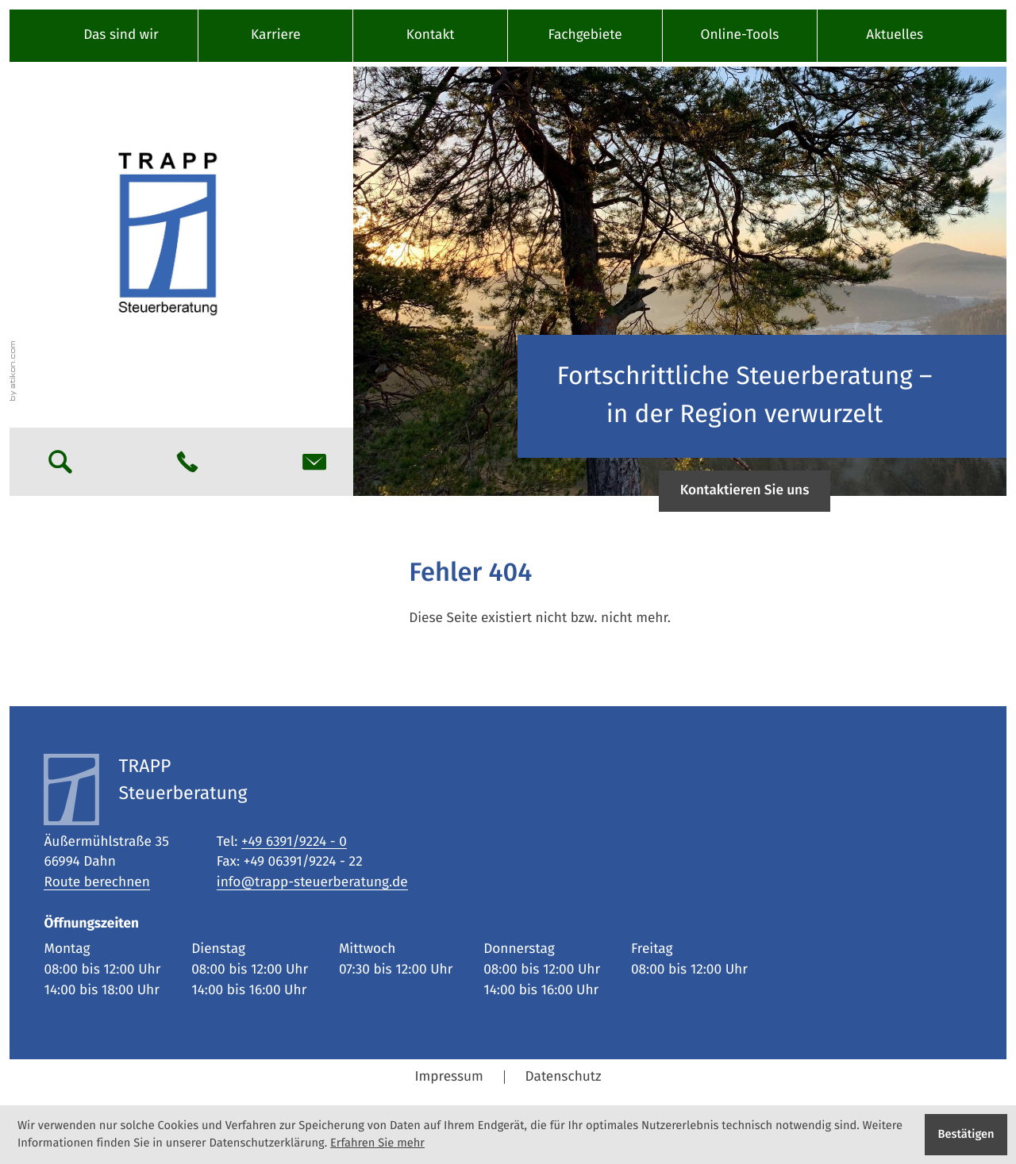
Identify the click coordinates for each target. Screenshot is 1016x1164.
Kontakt (430, 35)
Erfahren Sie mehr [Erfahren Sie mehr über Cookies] (377, 1143)
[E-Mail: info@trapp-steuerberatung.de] (314, 461)
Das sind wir (121, 35)
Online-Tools (740, 35)
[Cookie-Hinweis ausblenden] (966, 1134)
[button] (187, 461)
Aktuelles (894, 35)
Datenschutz (563, 1077)
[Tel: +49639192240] (294, 842)
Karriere (276, 35)
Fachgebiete (585, 35)
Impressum (448, 1077)
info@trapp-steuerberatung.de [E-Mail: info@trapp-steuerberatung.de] (312, 882)
